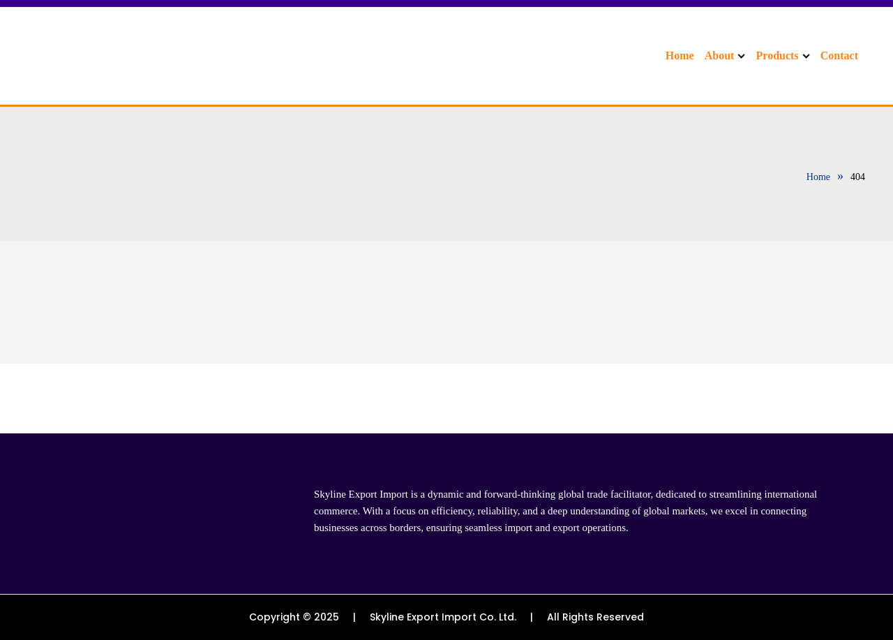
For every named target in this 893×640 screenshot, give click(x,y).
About (725, 55)
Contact (839, 55)
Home (680, 55)
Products (783, 55)
